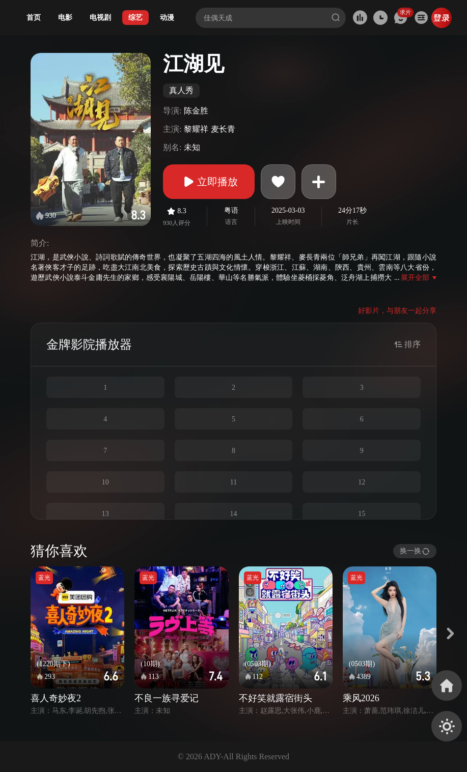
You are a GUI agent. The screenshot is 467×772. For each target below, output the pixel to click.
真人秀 (181, 90)
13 (105, 514)
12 (361, 482)
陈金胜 (196, 110)
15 (361, 514)
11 (233, 482)
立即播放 (209, 181)
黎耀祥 (196, 129)
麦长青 (223, 129)
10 (105, 482)
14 (233, 514)
